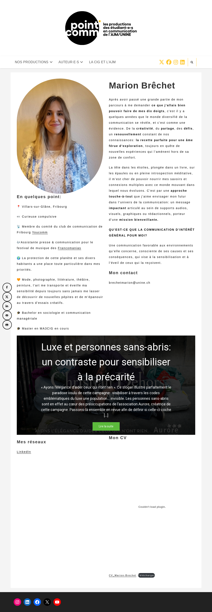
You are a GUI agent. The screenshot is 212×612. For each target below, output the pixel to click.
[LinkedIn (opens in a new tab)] (182, 62)
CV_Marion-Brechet (122, 575)
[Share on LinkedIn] (7, 306)
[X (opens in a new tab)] (161, 62)
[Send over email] (7, 315)
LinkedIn (24, 451)
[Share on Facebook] (7, 287)
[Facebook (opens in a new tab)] (168, 62)
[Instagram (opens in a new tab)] (175, 62)
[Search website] (192, 62)
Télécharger (146, 575)
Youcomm (40, 232)
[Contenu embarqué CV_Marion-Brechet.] (152, 507)
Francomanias (69, 248)
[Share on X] (7, 296)
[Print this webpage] (7, 324)
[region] (106, 385)
